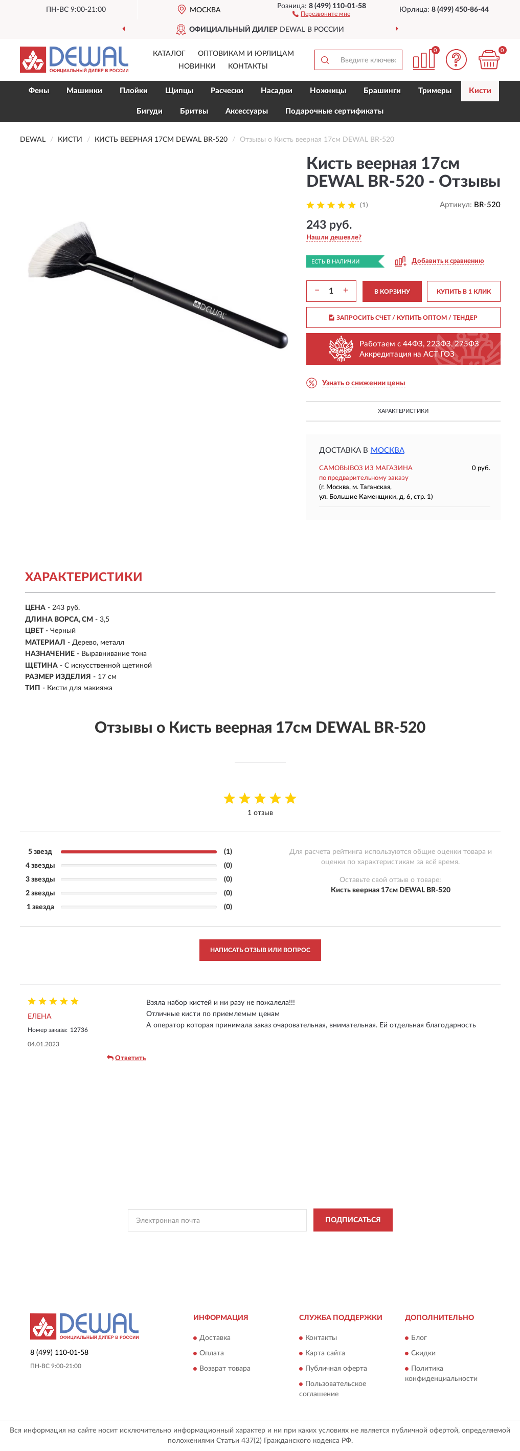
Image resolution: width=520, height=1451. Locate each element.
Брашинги (382, 91)
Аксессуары (246, 111)
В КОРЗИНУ (392, 292)
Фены (39, 91)
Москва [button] (387, 450)
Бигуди (150, 111)
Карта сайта (325, 1353)
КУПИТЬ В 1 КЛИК (464, 292)
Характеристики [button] (403, 411)
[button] (321, 13)
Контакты (248, 66)
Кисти (480, 91)
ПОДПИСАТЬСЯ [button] (353, 1220)
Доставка (215, 1338)
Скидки (423, 1353)
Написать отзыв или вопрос (260, 950)
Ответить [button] (126, 1058)
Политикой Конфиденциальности (260, 1243)
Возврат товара (225, 1368)
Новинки (197, 66)
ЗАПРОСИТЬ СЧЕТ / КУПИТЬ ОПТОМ (403, 318)
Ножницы (328, 91)
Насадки (276, 91)
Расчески (227, 91)
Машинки (84, 91)
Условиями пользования (351, 1243)
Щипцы (179, 91)
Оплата (211, 1353)
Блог (419, 1338)
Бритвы (194, 111)
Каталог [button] (169, 53)
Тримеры (434, 91)
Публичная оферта (336, 1368)
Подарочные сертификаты (334, 111)
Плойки (134, 91)
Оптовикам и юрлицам (246, 53)
